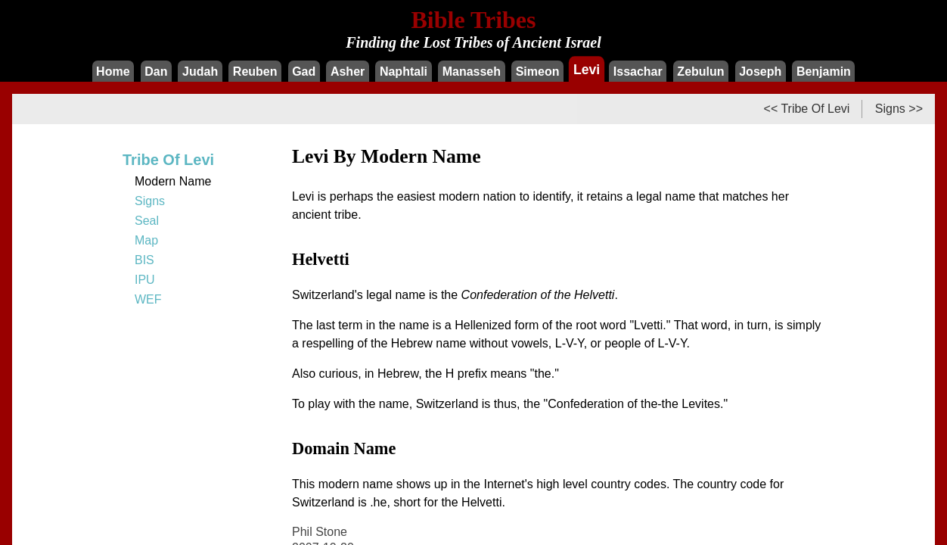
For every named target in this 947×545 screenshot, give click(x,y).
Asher (348, 71)
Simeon (538, 71)
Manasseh (471, 71)
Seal (147, 220)
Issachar (638, 71)
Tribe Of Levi (168, 159)
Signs (150, 201)
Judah (200, 71)
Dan (155, 71)
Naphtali (403, 71)
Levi (586, 68)
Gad (303, 71)
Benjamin (823, 71)
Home (112, 71)
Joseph (760, 71)
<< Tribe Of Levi (807, 108)
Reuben (255, 71)
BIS (144, 260)
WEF (148, 299)
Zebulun (700, 71)
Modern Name (173, 181)
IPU (145, 279)
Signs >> (899, 108)
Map (146, 240)
